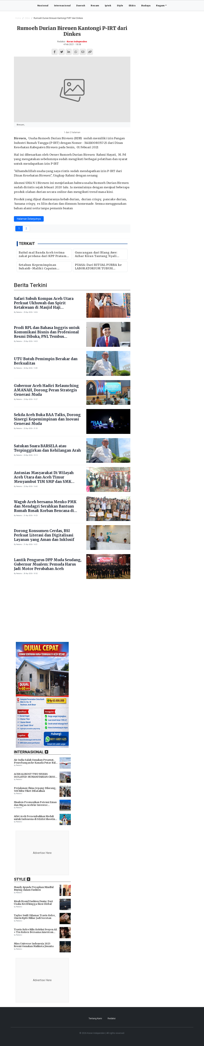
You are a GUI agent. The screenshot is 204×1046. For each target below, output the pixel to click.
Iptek (108, 5)
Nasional (42, 5)
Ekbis (132, 5)
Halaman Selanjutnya (29, 218)
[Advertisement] (102, 612)
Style (120, 5)
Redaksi (112, 1018)
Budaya (145, 5)
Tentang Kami (95, 1018)
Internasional (62, 5)
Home (18, 18)
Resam (95, 5)
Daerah (80, 5)
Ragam (160, 5)
